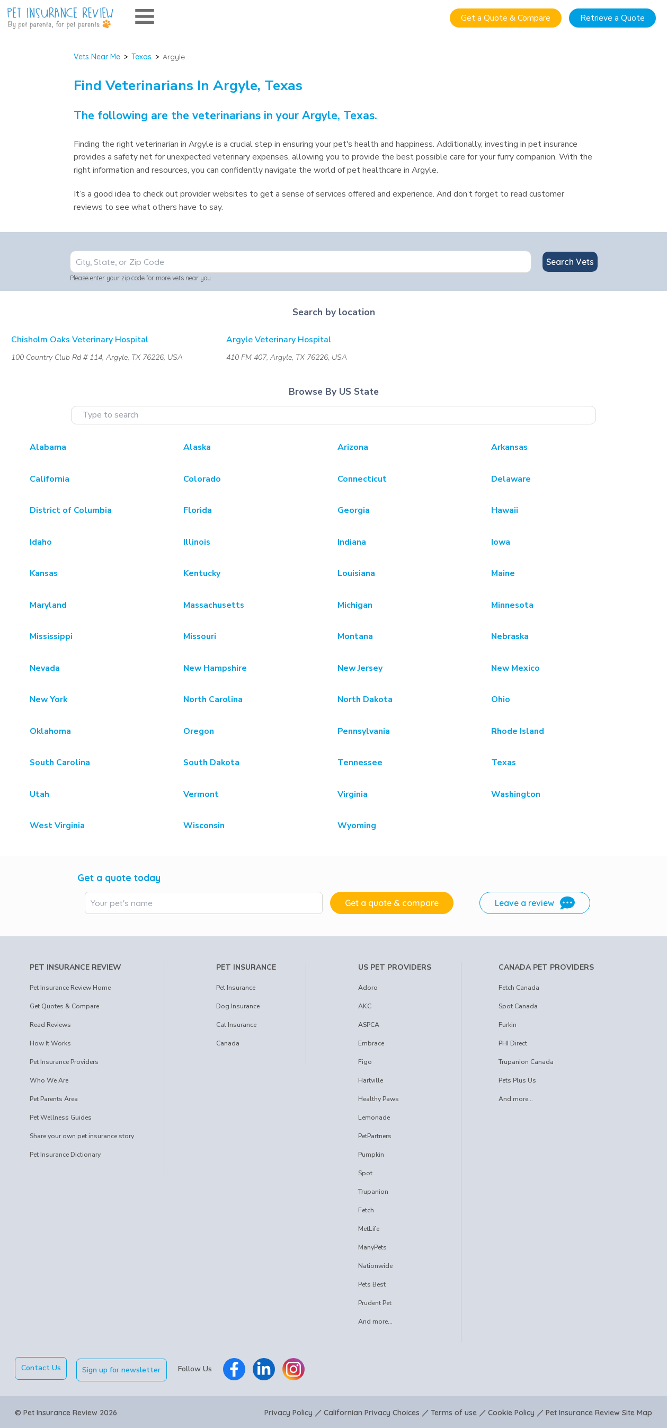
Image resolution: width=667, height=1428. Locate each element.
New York (48, 699)
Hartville (370, 1080)
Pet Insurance (235, 987)
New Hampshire (215, 668)
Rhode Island (517, 731)
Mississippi (51, 636)
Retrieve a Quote (612, 18)
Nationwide (375, 1266)
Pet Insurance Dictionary (65, 1154)
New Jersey (360, 668)
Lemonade (374, 1117)
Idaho (41, 542)
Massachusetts (213, 605)
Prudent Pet (375, 1303)
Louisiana (356, 573)
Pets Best (372, 1284)
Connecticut (362, 479)
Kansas (44, 573)
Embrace (371, 1043)
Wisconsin (204, 825)
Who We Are (49, 1080)
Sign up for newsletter (123, 1368)
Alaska (197, 447)
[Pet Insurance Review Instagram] (295, 1368)
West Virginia (57, 825)
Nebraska (510, 636)
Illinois (196, 542)
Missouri (199, 636)
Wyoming (356, 825)
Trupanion (373, 1191)
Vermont (201, 794)
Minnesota (512, 605)
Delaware (511, 479)
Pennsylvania (363, 731)
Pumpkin (371, 1154)
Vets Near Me (97, 56)
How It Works (50, 1043)
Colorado (202, 479)
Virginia (352, 794)
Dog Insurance (238, 1006)
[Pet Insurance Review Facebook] (236, 1368)
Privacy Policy (288, 1411)
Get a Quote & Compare (505, 18)
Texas (141, 56)
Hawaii (504, 510)
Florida (197, 510)
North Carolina (213, 699)
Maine (503, 573)
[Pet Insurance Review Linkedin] (265, 1368)
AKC (364, 1006)
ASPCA (368, 1025)
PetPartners (375, 1136)
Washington (515, 794)
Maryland (48, 605)
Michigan (354, 605)
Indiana (351, 542)
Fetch (366, 1210)
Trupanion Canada (526, 1062)
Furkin (508, 1025)
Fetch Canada (519, 987)
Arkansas (509, 447)
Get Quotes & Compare (64, 1006)
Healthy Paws (378, 1099)
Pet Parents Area (54, 1099)
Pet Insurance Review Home (70, 987)
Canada (227, 1043)
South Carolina (60, 762)
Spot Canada (518, 1006)
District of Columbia (71, 510)
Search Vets (570, 261)
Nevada (45, 668)
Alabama (48, 447)
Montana (355, 636)
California (49, 479)
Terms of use (454, 1411)
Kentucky (201, 573)
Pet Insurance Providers (64, 1062)
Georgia (353, 510)
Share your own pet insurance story (82, 1136)
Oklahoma (50, 731)
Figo (365, 1062)
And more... (375, 1321)
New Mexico (515, 668)
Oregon (198, 731)
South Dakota (211, 762)
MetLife (368, 1229)
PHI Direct (513, 1043)
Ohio (500, 699)
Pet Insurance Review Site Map (599, 1411)
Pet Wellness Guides (61, 1117)
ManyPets (372, 1247)
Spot (365, 1173)
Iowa (500, 542)
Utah (39, 794)
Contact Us (41, 1368)
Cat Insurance (236, 1025)
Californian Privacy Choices (372, 1411)
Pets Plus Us (517, 1080)
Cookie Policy (511, 1411)
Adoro (368, 987)
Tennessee (360, 762)
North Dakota (365, 699)
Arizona (352, 447)
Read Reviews (50, 1025)
